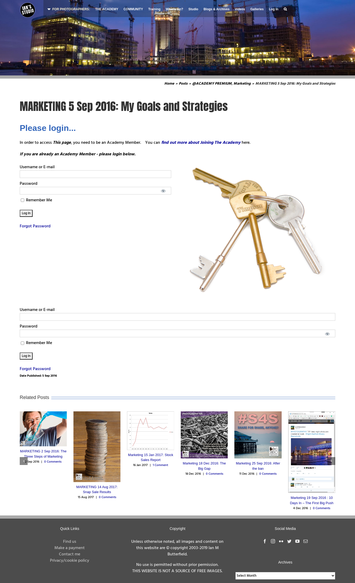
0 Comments (53, 461)
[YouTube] (297, 541)
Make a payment (69, 548)
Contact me (69, 554)
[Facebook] (265, 541)
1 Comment (160, 465)
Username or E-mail (37, 167)
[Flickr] (281, 541)
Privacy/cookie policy (69, 560)
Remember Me (36, 200)
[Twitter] (289, 541)
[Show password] (163, 191)
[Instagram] (273, 541)
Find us (69, 541)
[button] (285, 8)
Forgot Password (35, 226)
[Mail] (305, 541)
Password (28, 183)
